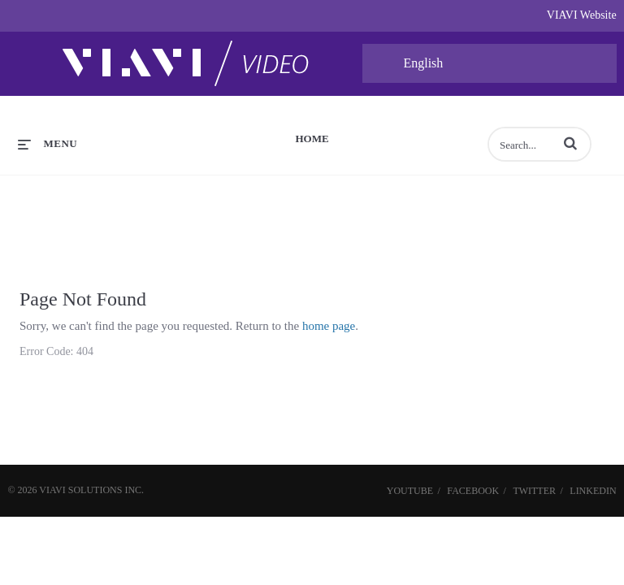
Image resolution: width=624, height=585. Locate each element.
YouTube (410, 490)
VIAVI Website (582, 15)
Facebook (473, 490)
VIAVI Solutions (80, 490)
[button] (570, 143)
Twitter (534, 490)
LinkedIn (593, 490)
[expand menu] (47, 144)
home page (328, 325)
